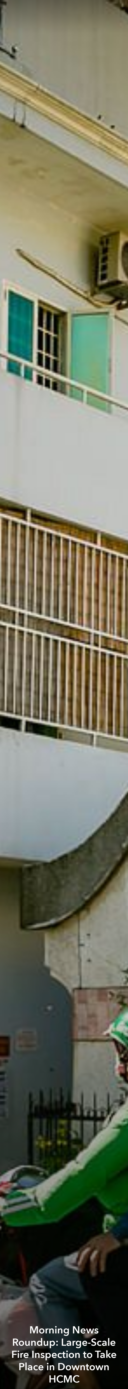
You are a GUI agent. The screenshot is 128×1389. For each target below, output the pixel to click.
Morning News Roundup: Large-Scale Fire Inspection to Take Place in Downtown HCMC (64, 1354)
